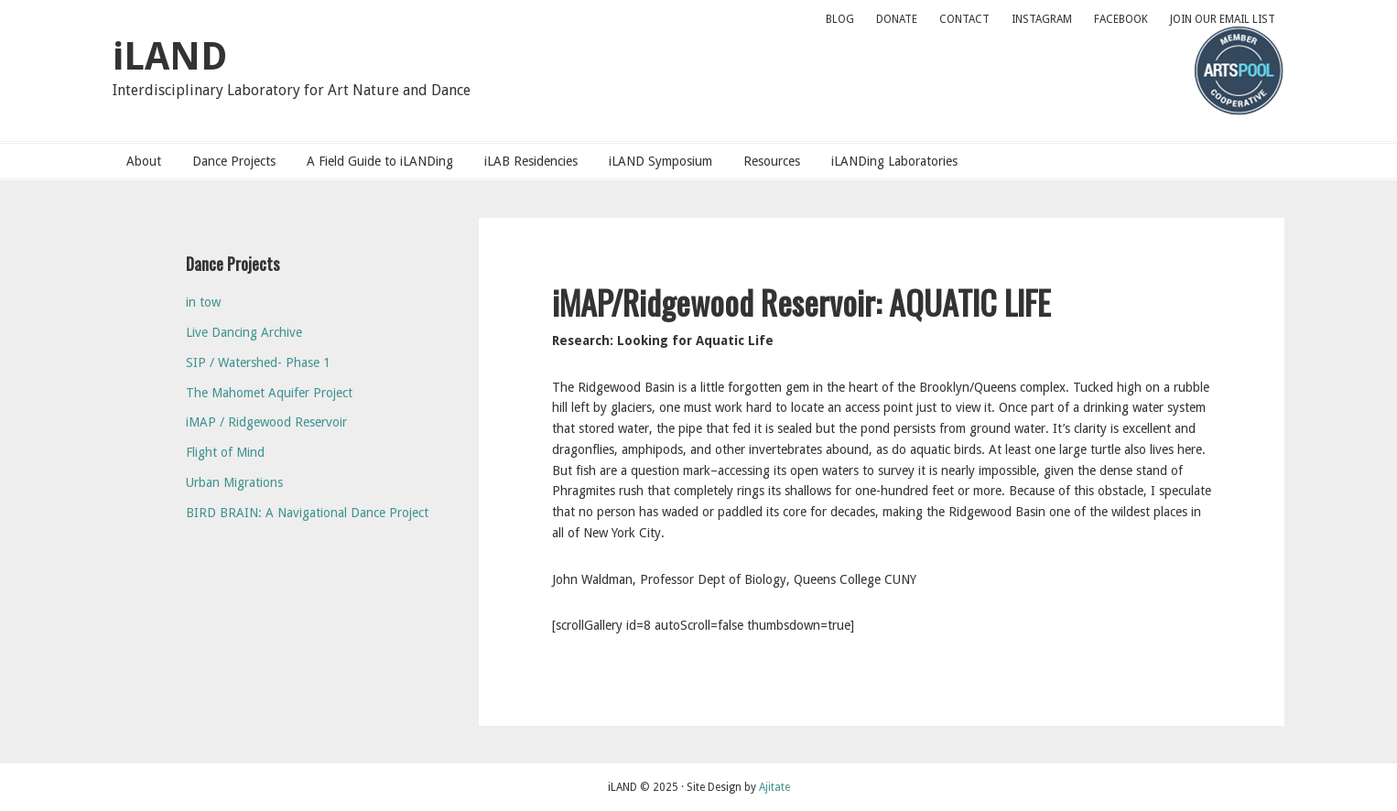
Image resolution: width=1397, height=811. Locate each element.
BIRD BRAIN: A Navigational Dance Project (307, 512)
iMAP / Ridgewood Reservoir (266, 422)
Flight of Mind (225, 452)
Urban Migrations (234, 482)
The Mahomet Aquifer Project (269, 392)
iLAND (170, 56)
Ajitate (774, 787)
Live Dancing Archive (244, 332)
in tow (203, 302)
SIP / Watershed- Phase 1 (258, 362)
